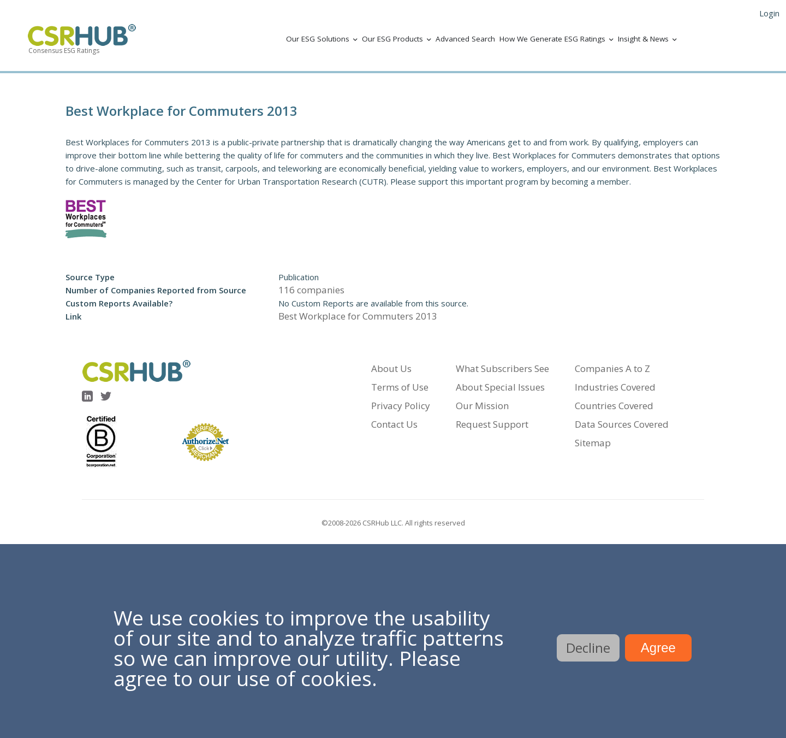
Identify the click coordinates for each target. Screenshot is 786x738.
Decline (588, 648)
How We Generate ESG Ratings (552, 39)
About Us (391, 368)
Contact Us (394, 424)
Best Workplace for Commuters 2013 (357, 316)
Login (769, 13)
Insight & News (643, 39)
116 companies (311, 290)
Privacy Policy (400, 405)
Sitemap (593, 442)
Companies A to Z (612, 368)
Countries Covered (614, 405)
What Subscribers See (502, 368)
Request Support (492, 424)
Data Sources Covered (622, 424)
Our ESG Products (392, 39)
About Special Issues (500, 387)
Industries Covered (615, 387)
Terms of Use (399, 387)
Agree (658, 647)
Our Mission (482, 405)
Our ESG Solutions (317, 39)
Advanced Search (465, 39)
